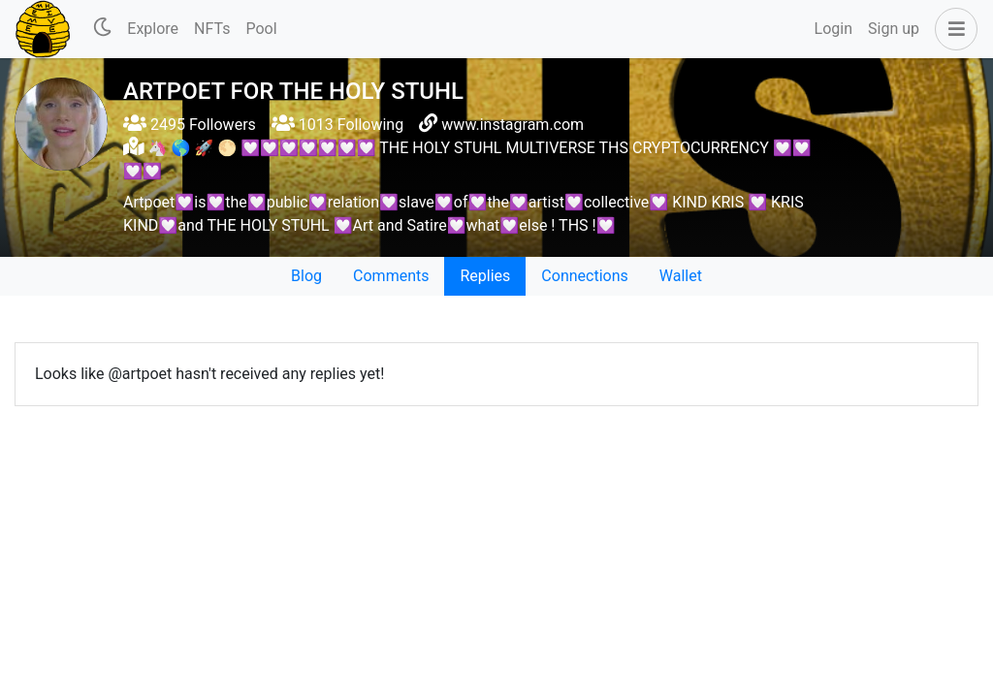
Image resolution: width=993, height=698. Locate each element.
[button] (952, 29)
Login (833, 28)
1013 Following (337, 124)
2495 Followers (189, 124)
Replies (485, 276)
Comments (391, 276)
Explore (152, 28)
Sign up (893, 28)
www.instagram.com (512, 124)
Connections (584, 276)
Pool (260, 28)
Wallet (680, 276)
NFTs (212, 28)
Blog (306, 276)
